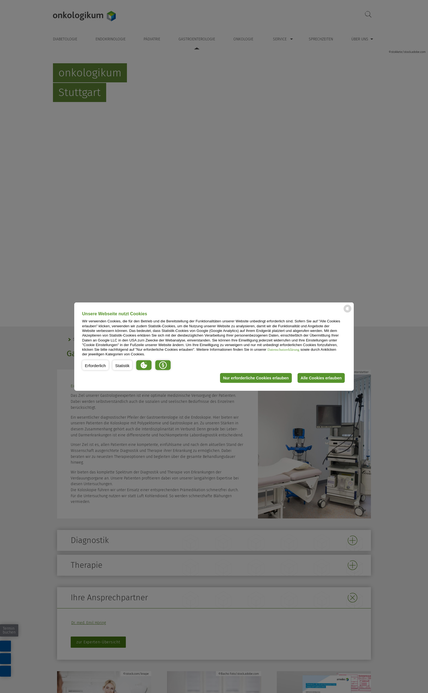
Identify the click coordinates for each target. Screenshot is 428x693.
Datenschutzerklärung (283, 349)
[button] (95, 365)
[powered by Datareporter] (347, 312)
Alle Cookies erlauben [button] (321, 378)
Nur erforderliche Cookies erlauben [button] (256, 378)
